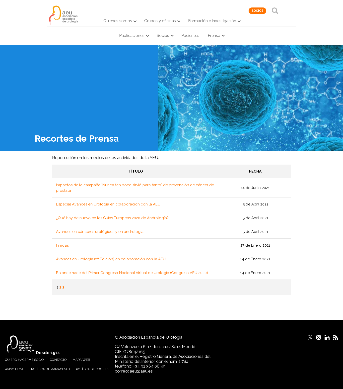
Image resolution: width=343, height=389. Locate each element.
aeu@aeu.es (141, 371)
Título (136, 171)
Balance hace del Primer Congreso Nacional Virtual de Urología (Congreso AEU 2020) (132, 273)
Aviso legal (15, 369)
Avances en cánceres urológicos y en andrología (99, 231)
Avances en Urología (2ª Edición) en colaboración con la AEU (111, 259)
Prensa (214, 35)
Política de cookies (92, 369)
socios (257, 10)
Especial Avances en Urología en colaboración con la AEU (108, 204)
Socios (163, 35)
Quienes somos (117, 20)
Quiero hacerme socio (24, 360)
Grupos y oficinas (160, 20)
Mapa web (81, 360)
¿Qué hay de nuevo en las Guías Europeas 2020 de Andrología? (112, 218)
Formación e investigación (212, 20)
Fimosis (62, 245)
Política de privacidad (50, 369)
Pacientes (190, 35)
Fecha (255, 171)
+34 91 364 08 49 (149, 366)
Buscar (275, 10)
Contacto (58, 360)
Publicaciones (131, 35)
